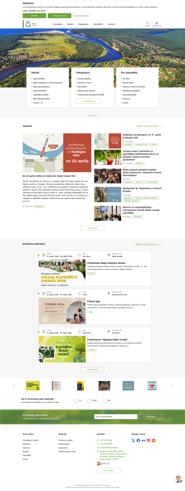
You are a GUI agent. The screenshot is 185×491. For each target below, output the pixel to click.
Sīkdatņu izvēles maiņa (67, 451)
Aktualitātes (39, 206)
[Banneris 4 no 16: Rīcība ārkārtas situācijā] (104, 385)
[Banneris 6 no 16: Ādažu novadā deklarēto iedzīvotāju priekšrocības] (152, 385)
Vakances (26, 444)
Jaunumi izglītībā (152, 182)
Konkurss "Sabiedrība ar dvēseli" (146, 198)
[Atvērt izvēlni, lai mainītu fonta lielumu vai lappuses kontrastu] (156, 24)
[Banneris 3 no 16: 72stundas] (80, 385)
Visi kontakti (109, 470)
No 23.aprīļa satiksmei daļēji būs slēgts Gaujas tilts (49, 176)
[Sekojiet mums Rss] (153, 440)
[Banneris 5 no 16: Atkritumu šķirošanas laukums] (128, 385)
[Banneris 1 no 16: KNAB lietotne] (32, 385)
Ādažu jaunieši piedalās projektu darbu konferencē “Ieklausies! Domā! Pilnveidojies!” (142, 172)
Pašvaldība (27, 455)
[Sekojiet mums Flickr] (143, 440)
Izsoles (25, 459)
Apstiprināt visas (59, 16)
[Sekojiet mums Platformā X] (133, 440)
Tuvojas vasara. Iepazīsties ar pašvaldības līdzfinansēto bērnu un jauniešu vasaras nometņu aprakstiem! (141, 155)
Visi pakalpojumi (88, 101)
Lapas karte (63, 448)
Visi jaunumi (92, 228)
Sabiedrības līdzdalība (131, 201)
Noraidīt (34, 16)
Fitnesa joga (93, 301)
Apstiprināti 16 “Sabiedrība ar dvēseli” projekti (142, 190)
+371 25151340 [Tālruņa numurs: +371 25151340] (106, 440)
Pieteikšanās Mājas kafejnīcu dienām (106, 263)
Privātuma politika (65, 440)
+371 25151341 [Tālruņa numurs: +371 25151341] (106, 444)
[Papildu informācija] (108, 463)
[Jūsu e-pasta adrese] (115, 416)
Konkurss (92, 350)
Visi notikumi (93, 369)
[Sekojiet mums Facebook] (138, 440)
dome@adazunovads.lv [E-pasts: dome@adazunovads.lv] (109, 447)
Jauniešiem (139, 182)
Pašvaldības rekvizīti (30, 440)
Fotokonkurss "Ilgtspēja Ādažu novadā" (107, 339)
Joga (90, 312)
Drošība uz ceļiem (141, 144)
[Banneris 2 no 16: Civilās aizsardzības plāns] (57, 385)
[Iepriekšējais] (13, 385)
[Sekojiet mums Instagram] (148, 440)
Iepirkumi (26, 448)
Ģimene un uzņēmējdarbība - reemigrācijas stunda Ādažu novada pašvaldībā (141, 210)
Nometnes (139, 163)
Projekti (153, 144)
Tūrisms (91, 273)
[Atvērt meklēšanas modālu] (147, 24)
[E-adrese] (101, 464)
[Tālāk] (171, 385)
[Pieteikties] (150, 416)
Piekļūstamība (63, 444)
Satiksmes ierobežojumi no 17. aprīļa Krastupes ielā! (142, 136)
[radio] (77, 400)
